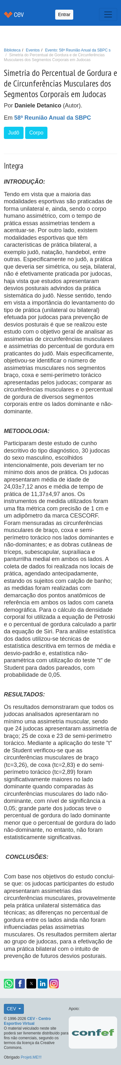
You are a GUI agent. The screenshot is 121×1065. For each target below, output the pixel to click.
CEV (12, 1008)
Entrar (64, 14)
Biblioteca (12, 50)
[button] (9, 983)
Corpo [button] (36, 132)
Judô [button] (13, 132)
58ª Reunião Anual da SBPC (52, 118)
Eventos (33, 50)
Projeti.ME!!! (31, 1057)
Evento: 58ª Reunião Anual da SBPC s (78, 50)
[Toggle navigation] (108, 14)
